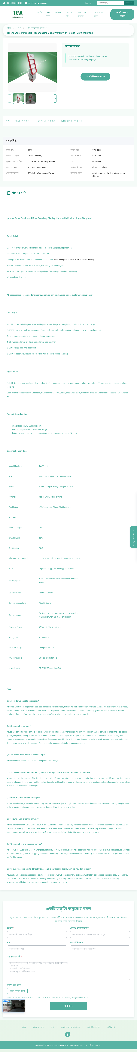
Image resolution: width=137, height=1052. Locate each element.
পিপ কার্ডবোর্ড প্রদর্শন (36, 28)
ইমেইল (10, 928)
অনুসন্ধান (129, 3)
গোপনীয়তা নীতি (93, 1029)
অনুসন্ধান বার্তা (14, 957)
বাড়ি (40, 12)
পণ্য (48, 12)
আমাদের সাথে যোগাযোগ (71, 1029)
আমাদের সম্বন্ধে (82, 14)
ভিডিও (58, 12)
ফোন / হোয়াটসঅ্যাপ (79, 928)
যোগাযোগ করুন (98, 14)
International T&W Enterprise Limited (68, 1047)
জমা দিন (68, 1006)
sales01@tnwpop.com (37, 3)
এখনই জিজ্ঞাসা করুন (122, 14)
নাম (8, 942)
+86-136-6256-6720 (14, 3)
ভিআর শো (69, 14)
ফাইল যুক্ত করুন (14, 985)
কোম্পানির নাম (77, 942)
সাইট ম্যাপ (111, 1029)
